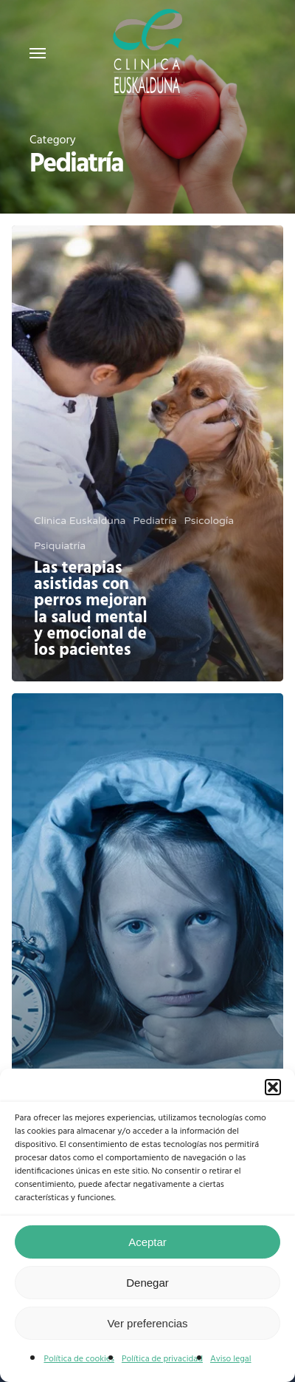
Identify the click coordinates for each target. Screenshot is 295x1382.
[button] (273, 1087)
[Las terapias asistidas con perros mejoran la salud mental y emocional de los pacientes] (147, 453)
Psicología (209, 520)
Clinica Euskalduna (79, 520)
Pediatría (154, 520)
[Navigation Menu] (38, 52)
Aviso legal (230, 1359)
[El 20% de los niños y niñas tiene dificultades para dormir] (147, 921)
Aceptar (147, 1242)
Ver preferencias (147, 1323)
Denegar (147, 1282)
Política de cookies (79, 1359)
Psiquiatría (60, 545)
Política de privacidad (162, 1359)
